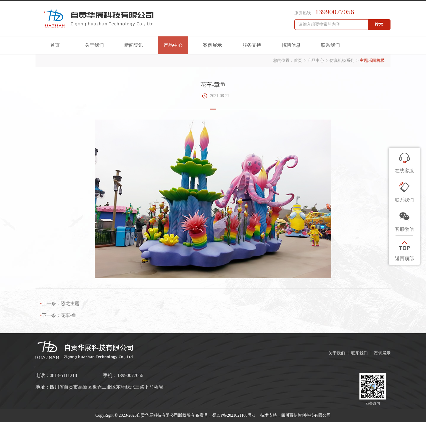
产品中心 (173, 45)
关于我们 (94, 45)
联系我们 (330, 45)
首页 (55, 45)
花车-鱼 (68, 315)
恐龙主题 (70, 303)
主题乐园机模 (372, 60)
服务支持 (251, 45)
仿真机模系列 (342, 60)
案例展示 (212, 45)
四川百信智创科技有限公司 (306, 415)
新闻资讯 (133, 45)
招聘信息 (291, 45)
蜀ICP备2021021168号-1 (234, 415)
